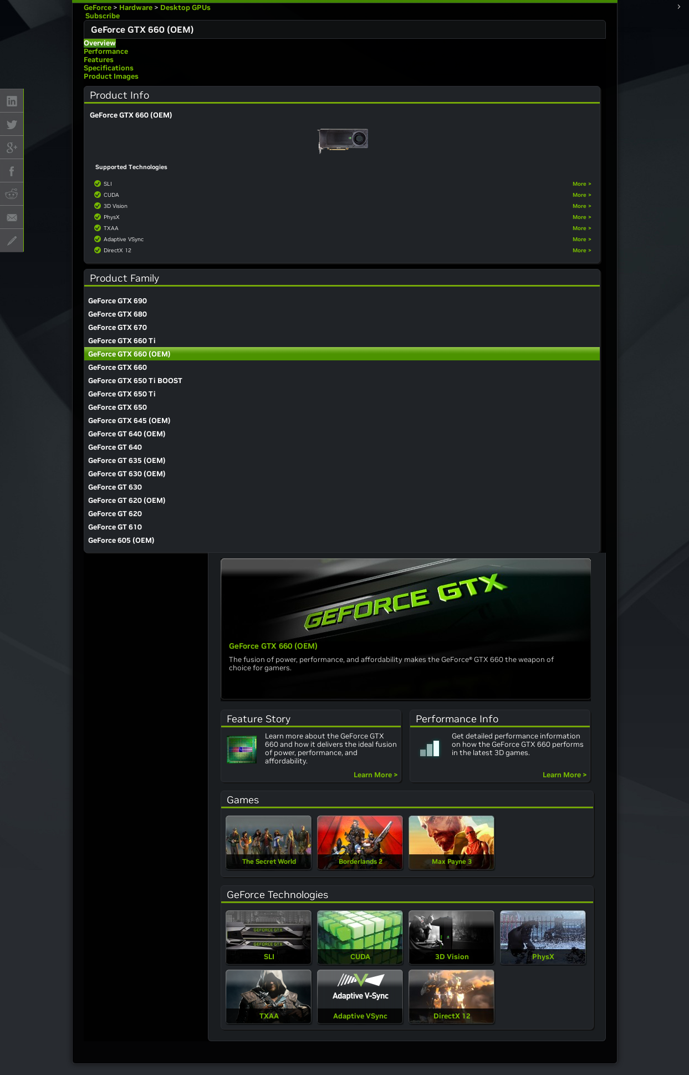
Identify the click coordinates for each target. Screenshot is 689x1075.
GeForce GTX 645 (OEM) (129, 420)
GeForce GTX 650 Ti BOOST (135, 380)
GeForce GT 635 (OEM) (127, 460)
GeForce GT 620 (115, 513)
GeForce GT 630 (115, 487)
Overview (100, 43)
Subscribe (102, 16)
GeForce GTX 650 (117, 407)
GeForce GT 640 (115, 447)
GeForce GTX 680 (117, 314)
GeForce (97, 7)
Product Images (111, 76)
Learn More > (376, 775)
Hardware (135, 7)
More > (582, 183)
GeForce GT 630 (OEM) (127, 473)
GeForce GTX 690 (117, 300)
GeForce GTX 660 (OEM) (129, 354)
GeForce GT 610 (115, 527)
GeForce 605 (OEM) (121, 540)
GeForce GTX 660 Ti (122, 340)
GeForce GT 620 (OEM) (127, 500)
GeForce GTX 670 (117, 327)
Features (99, 59)
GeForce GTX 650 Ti (122, 394)
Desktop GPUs (185, 7)
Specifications (109, 68)
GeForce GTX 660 (117, 367)
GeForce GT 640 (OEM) (127, 434)
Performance (106, 51)
